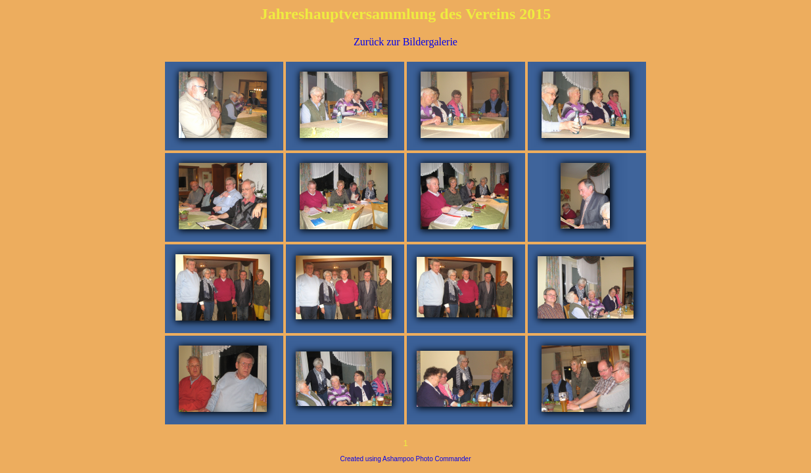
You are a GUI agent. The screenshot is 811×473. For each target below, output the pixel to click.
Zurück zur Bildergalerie (405, 41)
